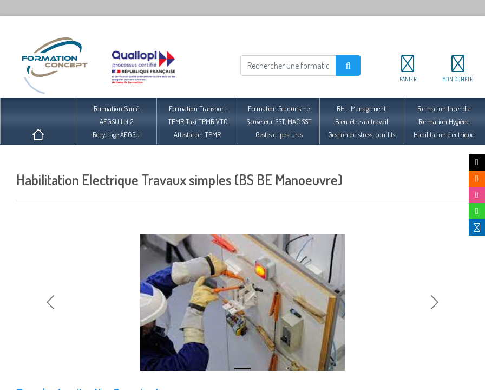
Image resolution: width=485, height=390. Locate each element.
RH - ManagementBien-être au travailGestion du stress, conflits (361, 121)
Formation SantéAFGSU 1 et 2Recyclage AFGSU (116, 121)
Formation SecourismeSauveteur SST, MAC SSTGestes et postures (279, 121)
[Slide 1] (242, 368)
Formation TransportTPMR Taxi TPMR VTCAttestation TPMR (197, 121)
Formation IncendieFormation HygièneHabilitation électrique (444, 121)
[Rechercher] (288, 65)
